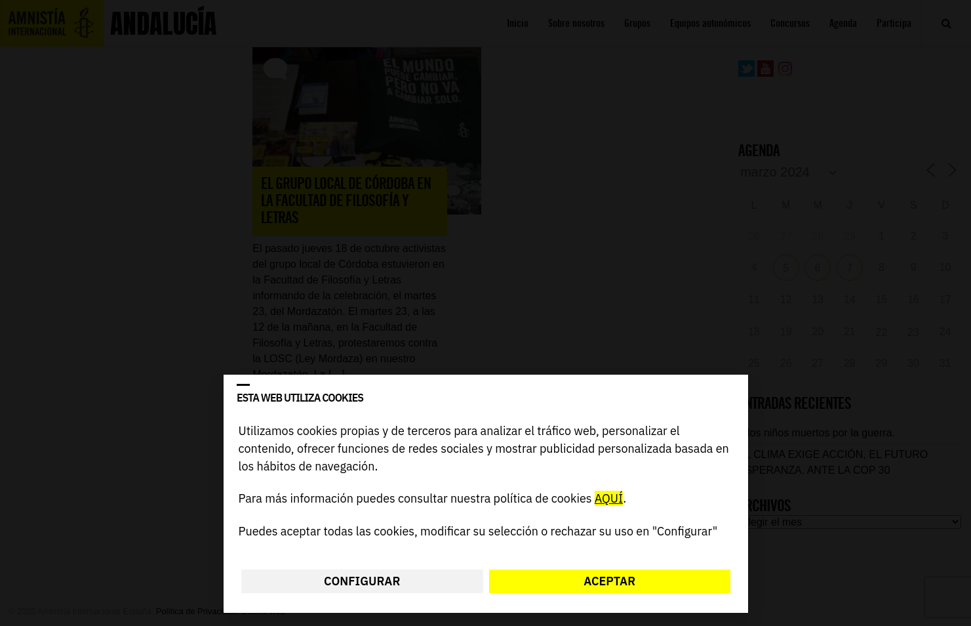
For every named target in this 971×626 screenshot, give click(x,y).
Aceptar (609, 581)
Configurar (362, 581)
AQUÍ (608, 499)
